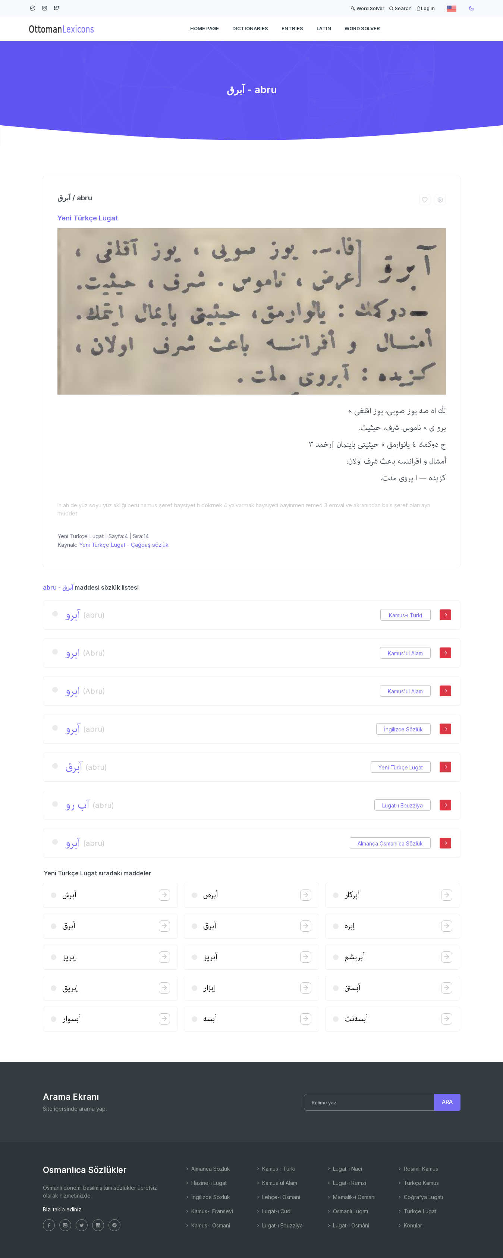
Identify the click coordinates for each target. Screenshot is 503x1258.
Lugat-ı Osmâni (347, 1225)
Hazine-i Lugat (206, 1183)
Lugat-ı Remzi (346, 1183)
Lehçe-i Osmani (277, 1197)
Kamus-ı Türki (405, 615)
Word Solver (367, 8)
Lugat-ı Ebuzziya (402, 805)
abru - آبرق (58, 587)
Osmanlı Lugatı (347, 1211)
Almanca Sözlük (207, 1169)
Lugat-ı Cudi (273, 1211)
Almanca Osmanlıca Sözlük (390, 843)
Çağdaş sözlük (150, 544)
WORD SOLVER (362, 28)
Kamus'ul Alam (405, 653)
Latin (324, 28)
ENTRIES (292, 28)
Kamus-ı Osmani (207, 1225)
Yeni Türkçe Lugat (87, 218)
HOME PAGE (204, 28)
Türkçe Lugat (416, 1211)
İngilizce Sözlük (403, 729)
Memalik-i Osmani (350, 1197)
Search (400, 8)
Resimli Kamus (417, 1169)
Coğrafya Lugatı (420, 1197)
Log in (425, 8)
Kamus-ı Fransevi (209, 1211)
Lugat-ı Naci (344, 1169)
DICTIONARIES (250, 28)
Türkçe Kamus (418, 1183)
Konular (409, 1225)
